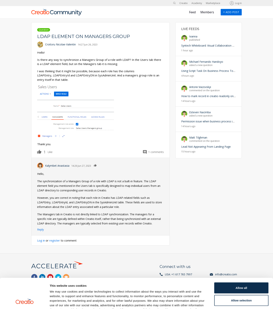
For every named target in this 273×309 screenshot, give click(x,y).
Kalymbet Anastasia (57, 165)
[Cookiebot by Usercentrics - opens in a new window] (24, 301)
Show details (199, 301)
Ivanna (193, 36)
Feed (192, 12)
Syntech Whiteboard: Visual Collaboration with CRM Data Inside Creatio (224, 45)
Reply (40, 229)
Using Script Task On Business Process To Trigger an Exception (220, 71)
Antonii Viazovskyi (200, 87)
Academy (196, 3)
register (54, 240)
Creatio (183, 3)
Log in (238, 3)
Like (41, 152)
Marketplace (213, 3)
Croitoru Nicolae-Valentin (60, 44)
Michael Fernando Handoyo (206, 61)
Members (207, 12)
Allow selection (241, 272)
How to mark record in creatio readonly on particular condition (219, 96)
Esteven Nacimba (200, 112)
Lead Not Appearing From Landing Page (206, 146)
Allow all (241, 259)
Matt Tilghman (198, 137)
